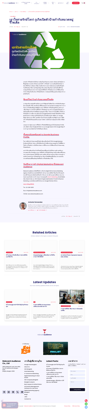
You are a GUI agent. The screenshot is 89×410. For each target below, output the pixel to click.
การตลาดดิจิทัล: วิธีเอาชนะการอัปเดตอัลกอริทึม (55, 377)
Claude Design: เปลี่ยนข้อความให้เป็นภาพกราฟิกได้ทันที (55, 381)
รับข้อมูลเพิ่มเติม (77, 389)
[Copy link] (27, 26)
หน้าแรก (11, 11)
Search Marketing (52, 177)
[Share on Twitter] (16, 26)
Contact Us (27, 399)
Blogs (26, 394)
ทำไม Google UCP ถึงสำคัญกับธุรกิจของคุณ (55, 365)
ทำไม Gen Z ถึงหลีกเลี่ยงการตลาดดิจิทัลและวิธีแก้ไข (54, 369)
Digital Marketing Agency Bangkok (31, 391)
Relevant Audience (28, 406)
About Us (27, 367)
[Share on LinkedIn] (17, 26)
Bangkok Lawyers (29, 382)
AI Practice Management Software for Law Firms (31, 387)
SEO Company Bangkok (31, 380)
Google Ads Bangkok (30, 364)
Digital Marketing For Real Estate (31, 376)
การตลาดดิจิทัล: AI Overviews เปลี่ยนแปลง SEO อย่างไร (54, 373)
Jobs (25, 396)
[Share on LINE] (19, 26)
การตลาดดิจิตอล (23, 11)
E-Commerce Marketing (31, 373)
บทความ (16, 11)
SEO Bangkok (28, 369)
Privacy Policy (67, 406)
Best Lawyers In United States (33, 384)
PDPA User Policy (76, 406)
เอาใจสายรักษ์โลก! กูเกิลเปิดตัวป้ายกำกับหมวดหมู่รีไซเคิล (39, 11)
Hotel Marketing (29, 371)
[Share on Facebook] (14, 26)
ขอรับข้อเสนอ (75, 3)
